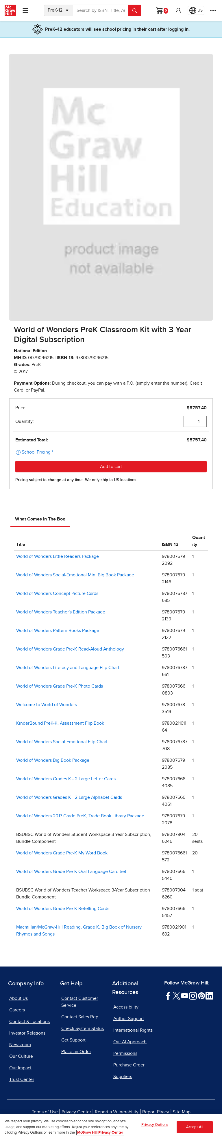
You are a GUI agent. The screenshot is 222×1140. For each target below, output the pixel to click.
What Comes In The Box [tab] (40, 519)
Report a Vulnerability (116, 1112)
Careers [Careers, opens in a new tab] (17, 1010)
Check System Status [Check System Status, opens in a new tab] (82, 1028)
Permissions (125, 1053)
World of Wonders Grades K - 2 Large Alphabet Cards (69, 797)
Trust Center (21, 1079)
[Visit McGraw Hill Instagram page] (193, 995)
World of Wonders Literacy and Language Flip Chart (67, 667)
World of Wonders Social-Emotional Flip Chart (62, 741)
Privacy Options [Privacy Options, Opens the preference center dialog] (154, 1128)
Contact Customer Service (79, 1002)
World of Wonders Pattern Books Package (57, 630)
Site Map (181, 1112)
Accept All (194, 1131)
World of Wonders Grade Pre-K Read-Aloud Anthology (70, 649)
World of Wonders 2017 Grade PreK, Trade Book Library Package (80, 816)
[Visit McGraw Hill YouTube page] (184, 995)
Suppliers (122, 1076)
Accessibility (125, 1007)
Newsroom (20, 1044)
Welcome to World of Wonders (46, 704)
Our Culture (21, 1056)
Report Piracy (155, 1112)
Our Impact (20, 1068)
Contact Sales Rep (79, 1017)
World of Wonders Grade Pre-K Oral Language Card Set (71, 871)
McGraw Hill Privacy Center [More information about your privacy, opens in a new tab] (100, 1136)
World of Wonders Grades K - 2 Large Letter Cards (66, 779)
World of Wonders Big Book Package (52, 760)
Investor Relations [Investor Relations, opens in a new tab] (27, 1033)
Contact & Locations (29, 1021)
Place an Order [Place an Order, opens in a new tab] (76, 1051)
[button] (178, 10)
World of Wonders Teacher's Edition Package (60, 612)
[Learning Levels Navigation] (25, 10)
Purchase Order (129, 1065)
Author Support (128, 1018)
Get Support (73, 1040)
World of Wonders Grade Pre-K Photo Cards (59, 686)
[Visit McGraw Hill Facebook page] (168, 995)
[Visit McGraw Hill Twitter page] (176, 995)
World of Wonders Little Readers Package (57, 556)
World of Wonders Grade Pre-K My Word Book (62, 853)
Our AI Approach (130, 1041)
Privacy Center (76, 1112)
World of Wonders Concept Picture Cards (57, 593)
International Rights (133, 1030)
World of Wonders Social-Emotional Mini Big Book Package (75, 575)
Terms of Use (45, 1112)
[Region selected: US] (196, 10)
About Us (18, 998)
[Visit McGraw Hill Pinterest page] (201, 995)
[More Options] (213, 10)
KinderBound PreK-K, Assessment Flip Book (60, 723)
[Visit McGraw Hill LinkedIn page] (209, 995)
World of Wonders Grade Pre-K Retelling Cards (62, 908)
